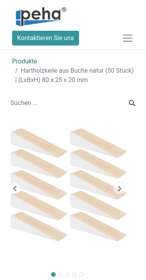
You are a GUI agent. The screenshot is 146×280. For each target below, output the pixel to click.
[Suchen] (132, 103)
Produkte (24, 61)
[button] (15, 188)
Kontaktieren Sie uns (45, 38)
